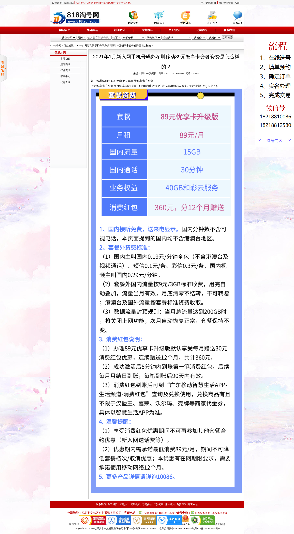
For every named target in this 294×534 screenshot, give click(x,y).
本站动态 (65, 58)
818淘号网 (55, 45)
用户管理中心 (225, 2)
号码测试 (135, 504)
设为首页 (57, 2)
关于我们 (112, 504)
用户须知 (174, 30)
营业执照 (220, 524)
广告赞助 (158, 504)
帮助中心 (65, 76)
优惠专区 (65, 82)
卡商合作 (124, 504)
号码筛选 (92, 30)
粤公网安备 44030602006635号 (177, 528)
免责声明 (181, 504)
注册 (213, 2)
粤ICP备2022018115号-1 (207, 528)
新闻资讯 (119, 30)
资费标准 (147, 30)
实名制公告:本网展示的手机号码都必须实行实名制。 (104, 2)
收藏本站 (69, 2)
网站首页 (64, 30)
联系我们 (229, 30)
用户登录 (205, 2)
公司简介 (202, 30)
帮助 (237, 2)
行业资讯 (69, 45)
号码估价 (147, 504)
